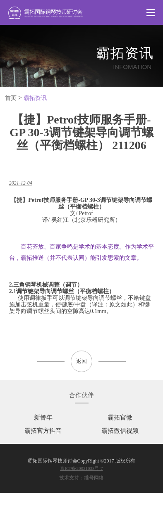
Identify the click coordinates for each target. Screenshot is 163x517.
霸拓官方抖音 (43, 430)
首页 (11, 98)
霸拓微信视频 (120, 430)
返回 (81, 361)
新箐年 (43, 417)
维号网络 (94, 478)
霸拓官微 (120, 417)
